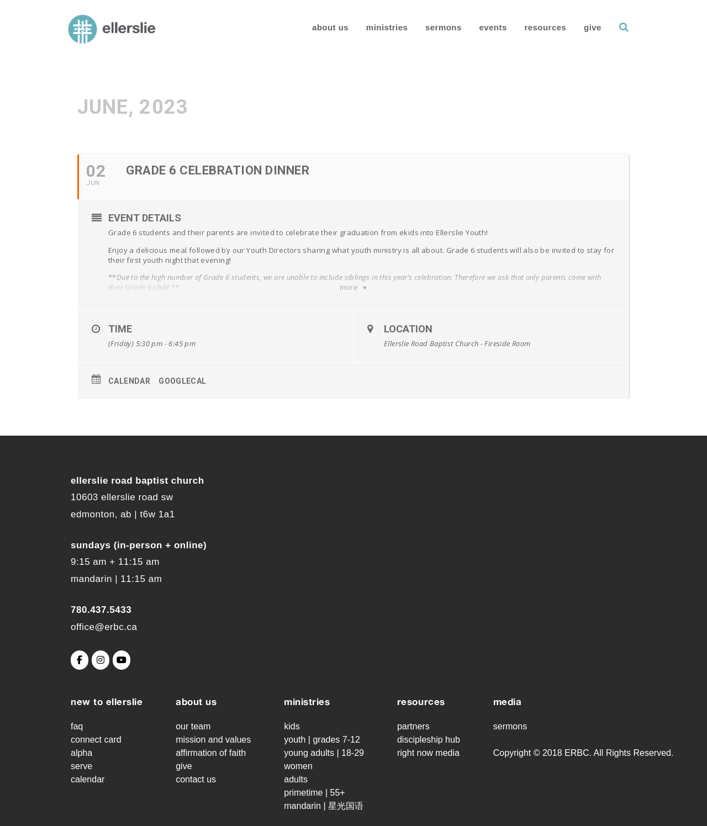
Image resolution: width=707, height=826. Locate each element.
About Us (330, 27)
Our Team (193, 726)
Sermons (443, 27)
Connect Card (96, 739)
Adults (296, 779)
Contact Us (196, 779)
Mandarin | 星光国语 (323, 806)
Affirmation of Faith (211, 753)
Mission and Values (213, 739)
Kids (291, 726)
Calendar (129, 381)
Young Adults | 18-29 (324, 753)
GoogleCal (183, 381)
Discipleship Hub (428, 739)
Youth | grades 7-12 (322, 739)
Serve (81, 766)
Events (492, 27)
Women (298, 766)
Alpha (81, 753)
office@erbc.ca (104, 627)
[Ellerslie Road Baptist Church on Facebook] (79, 660)
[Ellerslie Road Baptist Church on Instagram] (100, 660)
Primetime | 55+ (314, 792)
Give (593, 27)
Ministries (387, 27)
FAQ (77, 726)
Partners (413, 726)
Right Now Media (428, 753)
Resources (546, 27)
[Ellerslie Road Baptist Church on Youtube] (121, 660)
